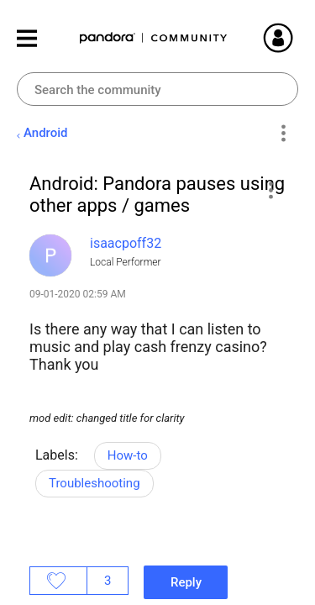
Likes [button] (58, 580)
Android (46, 132)
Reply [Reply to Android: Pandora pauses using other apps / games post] (186, 582)
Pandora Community (153, 38)
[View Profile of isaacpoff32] (125, 243)
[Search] (157, 89)
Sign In (298, 38)
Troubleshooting (94, 483)
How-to (128, 455)
